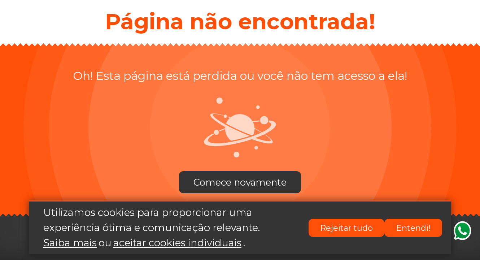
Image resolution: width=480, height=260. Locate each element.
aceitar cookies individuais (177, 243)
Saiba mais (70, 243)
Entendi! (413, 228)
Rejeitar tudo (346, 228)
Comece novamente (240, 182)
